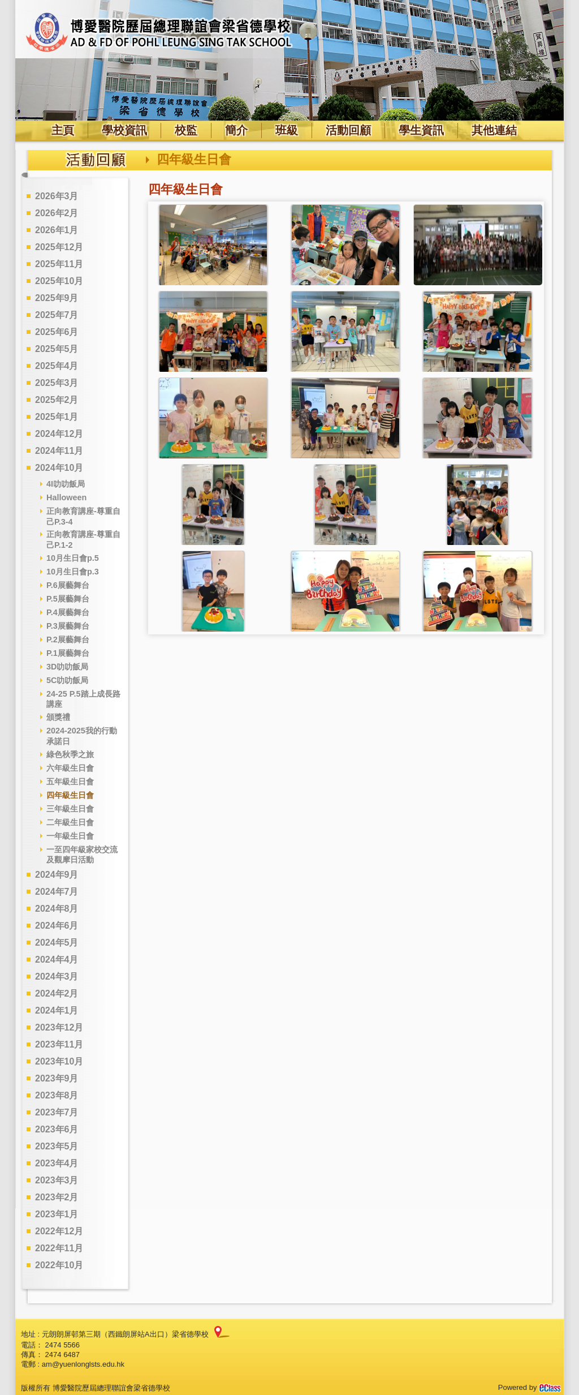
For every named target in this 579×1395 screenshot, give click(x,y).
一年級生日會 (70, 835)
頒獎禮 (58, 717)
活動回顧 (348, 130)
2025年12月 (59, 247)
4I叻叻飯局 (65, 483)
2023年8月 (57, 1095)
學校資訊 (124, 130)
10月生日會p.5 (72, 558)
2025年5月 (57, 349)
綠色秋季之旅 (70, 754)
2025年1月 (57, 417)
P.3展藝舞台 (67, 625)
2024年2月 (57, 993)
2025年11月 (59, 264)
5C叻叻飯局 (67, 680)
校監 (186, 130)
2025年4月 (57, 366)
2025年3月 (57, 383)
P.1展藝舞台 (67, 653)
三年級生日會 (70, 808)
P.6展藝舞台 (67, 585)
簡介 (236, 130)
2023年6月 (57, 1129)
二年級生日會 (70, 822)
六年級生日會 (70, 767)
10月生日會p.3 (72, 571)
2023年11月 (59, 1044)
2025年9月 (57, 298)
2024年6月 (57, 925)
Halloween (66, 497)
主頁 (62, 130)
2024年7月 (57, 891)
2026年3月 (57, 196)
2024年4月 (57, 959)
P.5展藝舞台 (67, 598)
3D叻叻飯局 (67, 666)
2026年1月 (57, 230)
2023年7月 (57, 1112)
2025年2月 (57, 400)
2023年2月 (57, 1197)
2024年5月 (57, 942)
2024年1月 (57, 1010)
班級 (286, 130)
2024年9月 (57, 874)
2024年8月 (57, 908)
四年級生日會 (70, 795)
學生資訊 (421, 130)
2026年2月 (57, 213)
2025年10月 (59, 281)
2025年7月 (57, 315)
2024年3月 (57, 976)
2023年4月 (57, 1163)
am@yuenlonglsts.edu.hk (83, 1364)
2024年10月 (59, 468)
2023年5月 (57, 1146)
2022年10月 (59, 1265)
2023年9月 (57, 1078)
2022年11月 (59, 1248)
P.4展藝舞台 (67, 612)
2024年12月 (59, 434)
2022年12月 (59, 1231)
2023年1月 (57, 1214)
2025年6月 (57, 332)
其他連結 (494, 130)
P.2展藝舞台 (67, 639)
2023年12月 (59, 1027)
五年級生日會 (70, 781)
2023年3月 (57, 1180)
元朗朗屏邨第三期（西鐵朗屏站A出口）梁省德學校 (125, 1334)
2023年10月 (59, 1061)
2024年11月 (59, 451)
